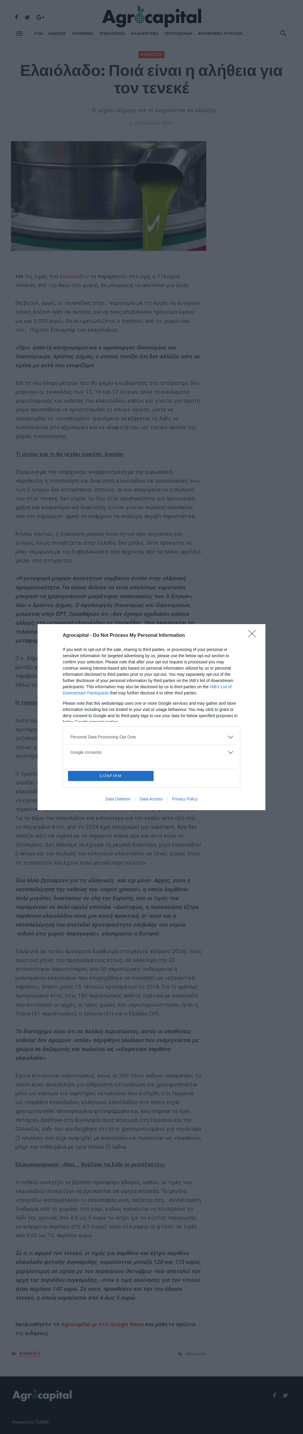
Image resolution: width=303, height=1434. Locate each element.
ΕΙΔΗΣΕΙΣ (57, 33)
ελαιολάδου (75, 276)
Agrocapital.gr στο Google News (102, 1324)
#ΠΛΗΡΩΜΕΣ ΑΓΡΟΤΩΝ (220, 33)
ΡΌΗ (38, 33)
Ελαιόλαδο (197, 1354)
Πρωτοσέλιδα (178, 33)
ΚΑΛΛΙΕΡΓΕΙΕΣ (145, 33)
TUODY (42, 1422)
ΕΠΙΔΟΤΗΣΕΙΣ (112, 33)
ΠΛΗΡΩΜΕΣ (83, 33)
